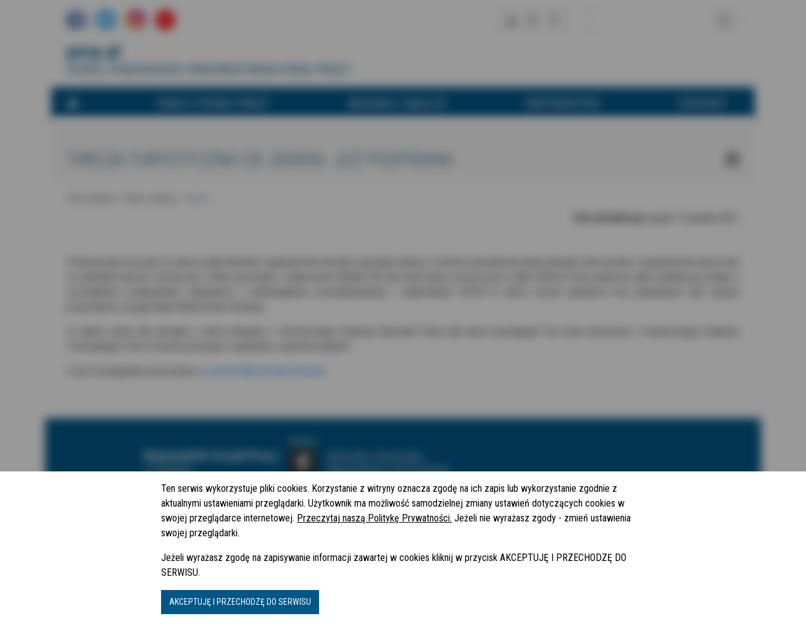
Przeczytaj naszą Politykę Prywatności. (374, 518)
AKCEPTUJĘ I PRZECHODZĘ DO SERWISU (240, 602)
